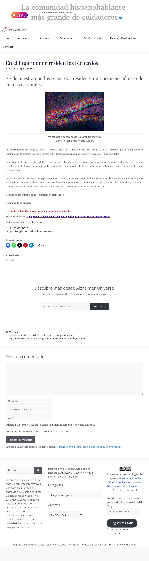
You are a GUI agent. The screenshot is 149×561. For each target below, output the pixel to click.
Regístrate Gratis (122, 523)
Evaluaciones (70, 38)
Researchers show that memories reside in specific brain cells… (39, 211)
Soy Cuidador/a (95, 38)
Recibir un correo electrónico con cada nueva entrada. (39, 431)
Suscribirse (100, 306)
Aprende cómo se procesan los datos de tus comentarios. (89, 446)
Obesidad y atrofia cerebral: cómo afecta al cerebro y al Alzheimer (41, 335)
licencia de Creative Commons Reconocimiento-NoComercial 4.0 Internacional (124, 482)
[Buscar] (38, 470)
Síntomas (48, 38)
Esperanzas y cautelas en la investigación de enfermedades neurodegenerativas (47, 338)
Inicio (9, 38)
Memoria (13, 332)
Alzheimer (27, 38)
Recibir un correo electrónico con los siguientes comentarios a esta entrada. (51, 424)
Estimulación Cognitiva (126, 38)
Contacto (8, 46)
